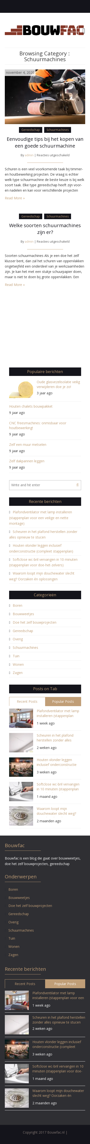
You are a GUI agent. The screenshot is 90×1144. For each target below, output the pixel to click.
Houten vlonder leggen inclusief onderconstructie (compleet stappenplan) (57, 762)
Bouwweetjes (23, 614)
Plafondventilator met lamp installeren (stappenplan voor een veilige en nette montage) (40, 518)
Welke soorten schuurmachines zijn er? (45, 228)
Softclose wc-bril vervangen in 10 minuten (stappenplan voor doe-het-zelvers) (58, 787)
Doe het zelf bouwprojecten (34, 622)
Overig (18, 639)
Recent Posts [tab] (27, 701)
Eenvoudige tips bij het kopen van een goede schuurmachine (45, 142)
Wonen (18, 664)
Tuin (16, 656)
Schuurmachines (58, 130)
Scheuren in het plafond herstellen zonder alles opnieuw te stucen (55, 738)
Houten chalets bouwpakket (31, 406)
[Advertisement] (45, 330)
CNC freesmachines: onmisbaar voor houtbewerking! (37, 425)
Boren (17, 605)
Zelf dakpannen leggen (26, 461)
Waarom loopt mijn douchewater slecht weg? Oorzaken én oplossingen (56, 811)
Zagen (18, 672)
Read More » (15, 198)
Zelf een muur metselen (27, 444)
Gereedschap (30, 130)
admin (29, 155)
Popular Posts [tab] (63, 701)
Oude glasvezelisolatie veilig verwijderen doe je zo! (58, 384)
